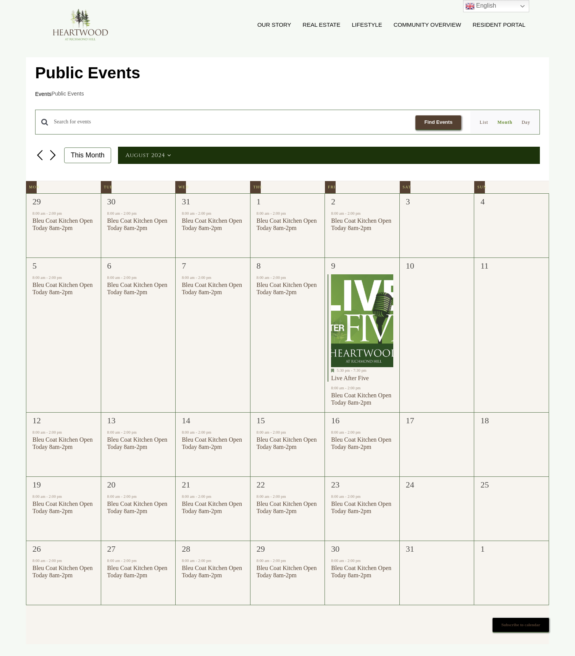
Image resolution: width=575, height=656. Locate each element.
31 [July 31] (186, 202)
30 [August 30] (335, 549)
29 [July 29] (36, 202)
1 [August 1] (259, 202)
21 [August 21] (186, 485)
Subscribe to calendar (520, 625)
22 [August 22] (261, 485)
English (480, 6)
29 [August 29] (261, 549)
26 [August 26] (36, 549)
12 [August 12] (36, 421)
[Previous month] (39, 156)
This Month (88, 155)
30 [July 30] (111, 202)
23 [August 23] (335, 485)
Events (43, 94)
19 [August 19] (36, 485)
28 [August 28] (186, 549)
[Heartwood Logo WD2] (80, 10)
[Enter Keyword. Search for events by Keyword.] (230, 122)
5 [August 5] (34, 266)
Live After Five (350, 378)
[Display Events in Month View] (504, 122)
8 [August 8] (259, 266)
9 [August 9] (333, 266)
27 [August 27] (111, 549)
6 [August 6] (109, 266)
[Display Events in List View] (484, 122)
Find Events (438, 122)
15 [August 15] (261, 421)
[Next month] (52, 156)
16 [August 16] (335, 421)
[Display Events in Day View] (526, 122)
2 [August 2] (333, 202)
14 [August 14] (186, 421)
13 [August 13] (111, 421)
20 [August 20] (111, 485)
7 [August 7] (184, 266)
